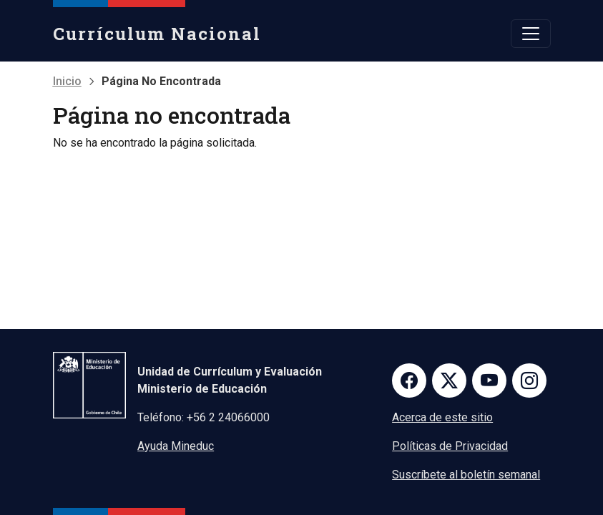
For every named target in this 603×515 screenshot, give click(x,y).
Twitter (449, 380)
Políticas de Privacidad (450, 446)
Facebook (409, 380)
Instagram (529, 380)
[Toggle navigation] (531, 33)
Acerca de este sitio (442, 417)
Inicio (67, 81)
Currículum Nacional (157, 33)
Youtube (489, 380)
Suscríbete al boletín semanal (466, 474)
